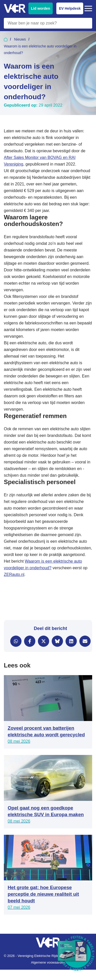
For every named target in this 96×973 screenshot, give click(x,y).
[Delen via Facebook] (29, 641)
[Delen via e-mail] (85, 641)
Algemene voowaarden (48, 962)
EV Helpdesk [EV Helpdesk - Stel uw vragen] (70, 8)
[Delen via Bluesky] (57, 641)
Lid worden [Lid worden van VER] (40, 8)
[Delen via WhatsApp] (16, 641)
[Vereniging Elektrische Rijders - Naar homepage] (15, 8)
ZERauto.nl (14, 574)
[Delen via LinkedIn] (71, 641)
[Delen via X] (43, 641)
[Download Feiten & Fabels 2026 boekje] (77, 954)
